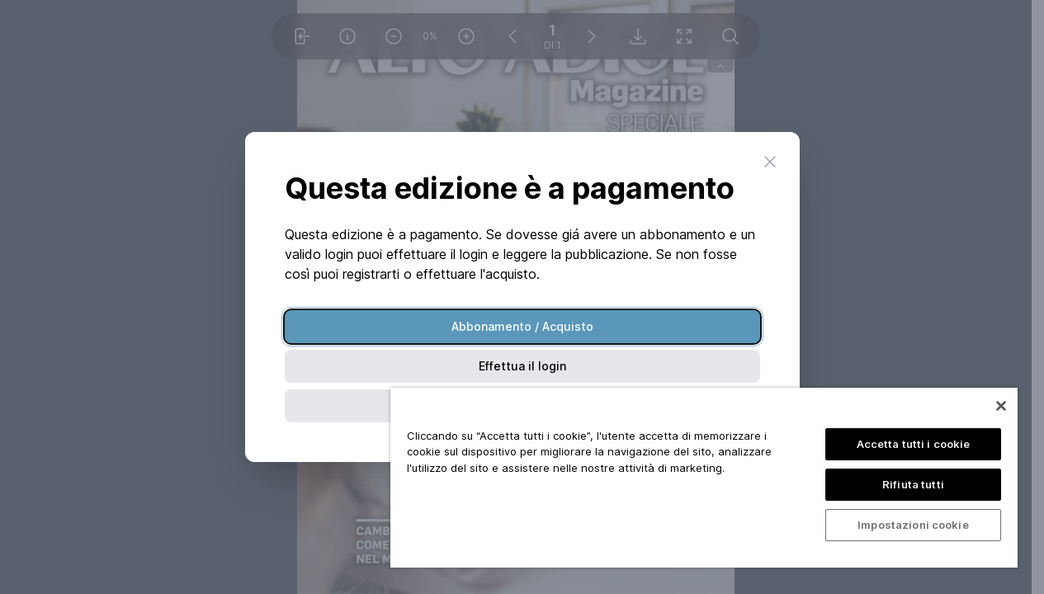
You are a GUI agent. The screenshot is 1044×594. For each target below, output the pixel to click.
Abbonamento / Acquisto (522, 326)
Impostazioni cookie (912, 524)
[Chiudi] (1001, 406)
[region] (704, 478)
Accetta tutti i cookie (914, 443)
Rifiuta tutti (913, 484)
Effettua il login (522, 366)
